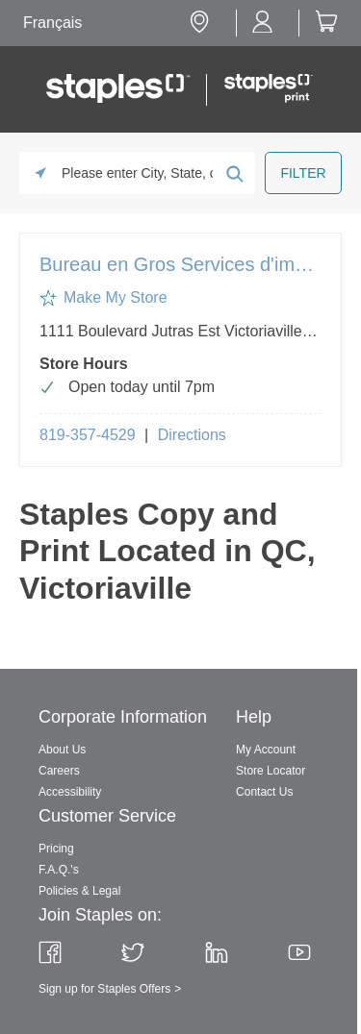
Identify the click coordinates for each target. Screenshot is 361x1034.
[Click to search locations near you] (40, 173)
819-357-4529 (87, 435)
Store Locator (270, 770)
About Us (62, 749)
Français (52, 22)
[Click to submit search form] (234, 173)
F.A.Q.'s (59, 869)
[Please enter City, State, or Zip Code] (137, 173)
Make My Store (116, 297)
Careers (59, 770)
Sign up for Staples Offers (104, 989)
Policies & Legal (79, 891)
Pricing (56, 848)
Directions (192, 435)
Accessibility (70, 792)
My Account (266, 749)
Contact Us (264, 792)
